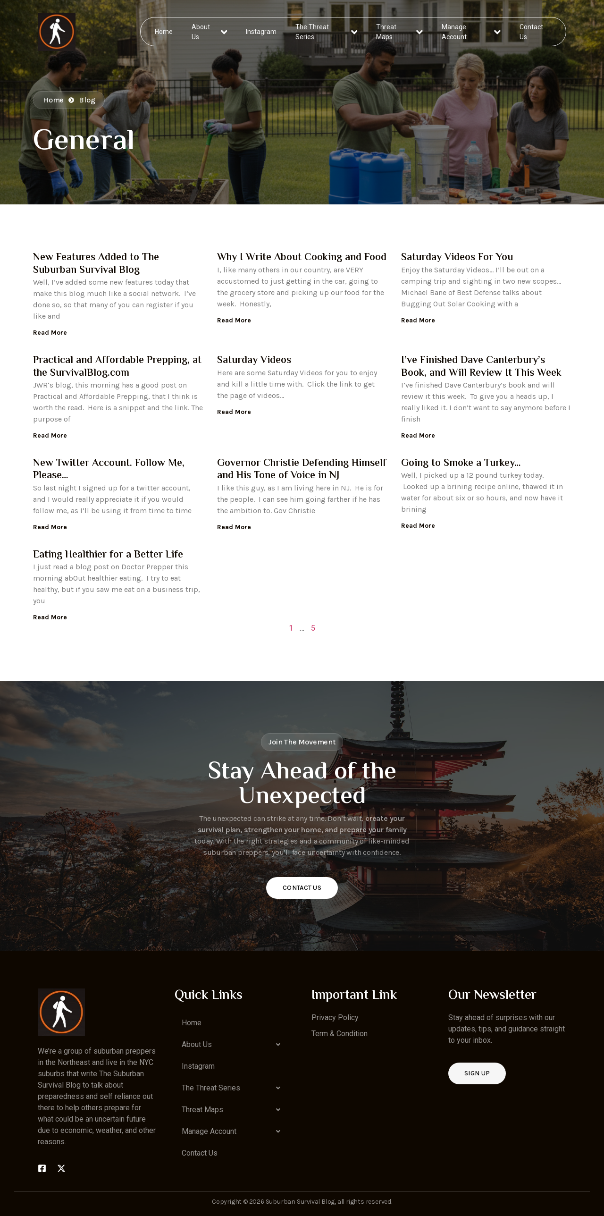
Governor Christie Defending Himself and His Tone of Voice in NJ (301, 470)
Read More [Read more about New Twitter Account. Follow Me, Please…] (50, 527)
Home (164, 31)
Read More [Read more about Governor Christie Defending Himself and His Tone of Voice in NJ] (234, 527)
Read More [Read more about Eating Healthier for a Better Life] (50, 617)
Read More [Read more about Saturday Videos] (234, 412)
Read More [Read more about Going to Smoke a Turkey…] (418, 526)
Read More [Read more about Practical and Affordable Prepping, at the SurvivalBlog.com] (50, 435)
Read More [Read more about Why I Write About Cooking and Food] (234, 320)
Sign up (477, 1073)
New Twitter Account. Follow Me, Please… (109, 470)
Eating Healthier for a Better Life (108, 555)
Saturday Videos (254, 361)
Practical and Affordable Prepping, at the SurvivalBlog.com (117, 367)
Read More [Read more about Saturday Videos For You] (418, 320)
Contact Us (531, 31)
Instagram (261, 31)
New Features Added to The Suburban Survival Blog (96, 264)
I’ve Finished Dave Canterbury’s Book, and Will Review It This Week (481, 367)
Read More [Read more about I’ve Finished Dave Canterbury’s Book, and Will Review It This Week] (418, 435)
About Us (209, 31)
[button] (234, 1045)
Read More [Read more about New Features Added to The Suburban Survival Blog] (50, 333)
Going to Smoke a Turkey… (461, 464)
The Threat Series (327, 31)
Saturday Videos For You (457, 258)
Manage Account (471, 31)
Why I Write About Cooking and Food (301, 258)
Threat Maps (400, 31)
